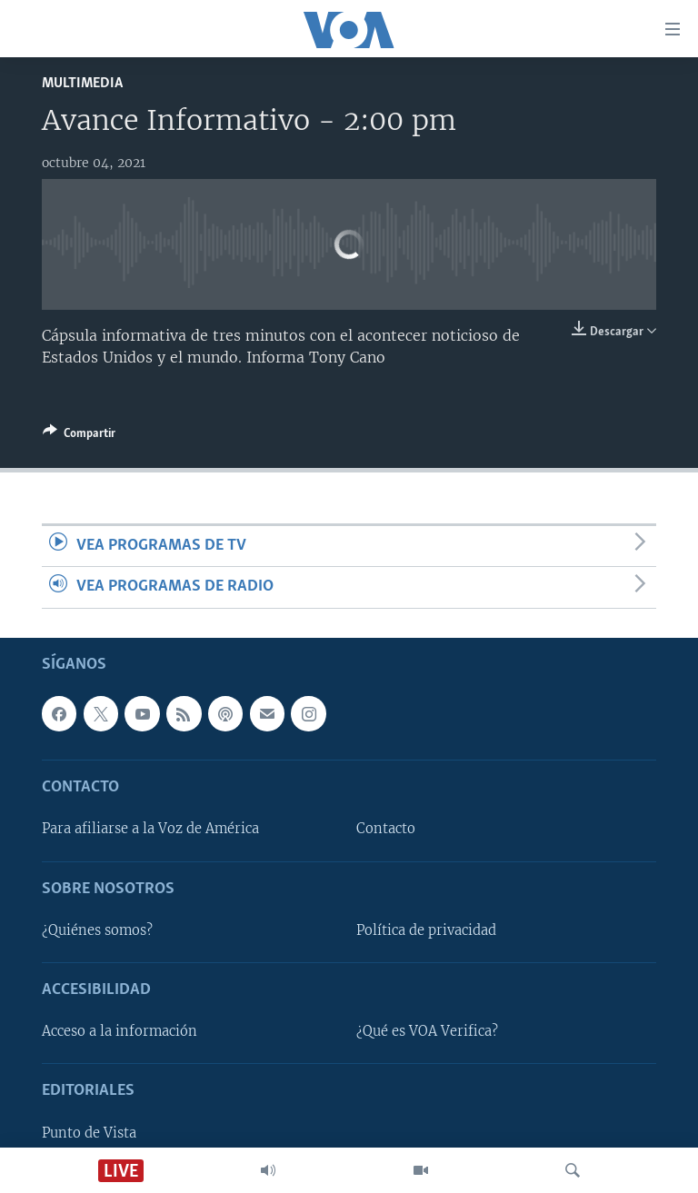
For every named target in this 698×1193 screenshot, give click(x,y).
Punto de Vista (89, 1132)
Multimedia (82, 83)
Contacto (385, 828)
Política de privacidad (426, 929)
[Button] (79, 436)
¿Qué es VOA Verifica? (427, 1031)
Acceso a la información (119, 1031)
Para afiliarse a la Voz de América (150, 828)
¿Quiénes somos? (97, 929)
